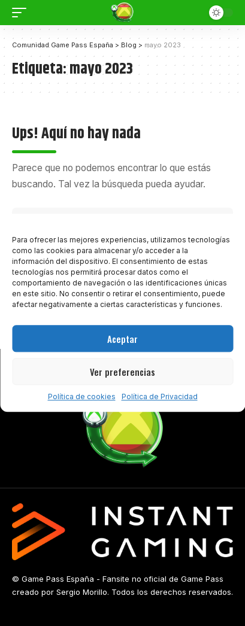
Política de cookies (82, 396)
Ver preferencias (122, 371)
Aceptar (122, 338)
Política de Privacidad (160, 396)
